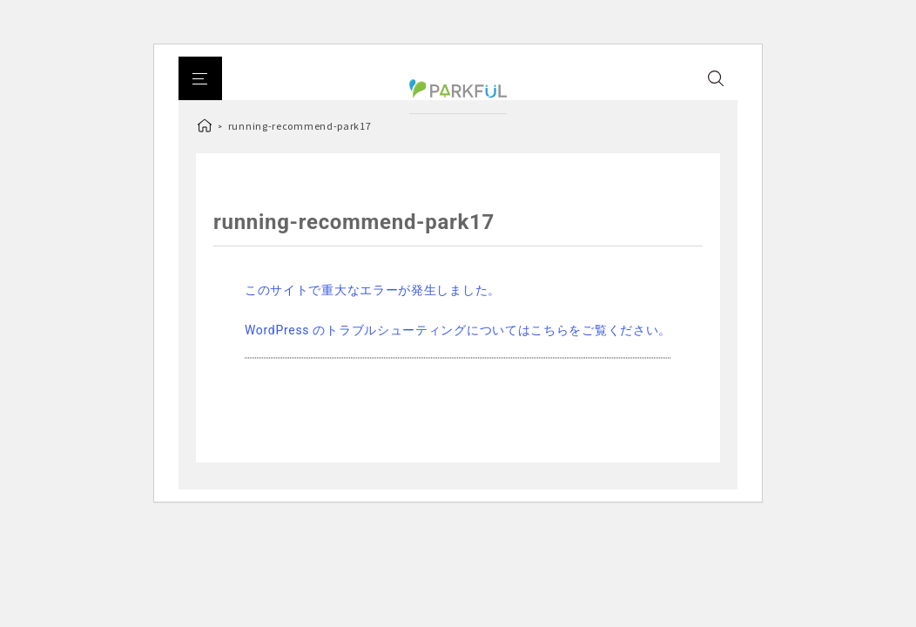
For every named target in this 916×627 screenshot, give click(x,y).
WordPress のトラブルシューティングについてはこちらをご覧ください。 (458, 330)
